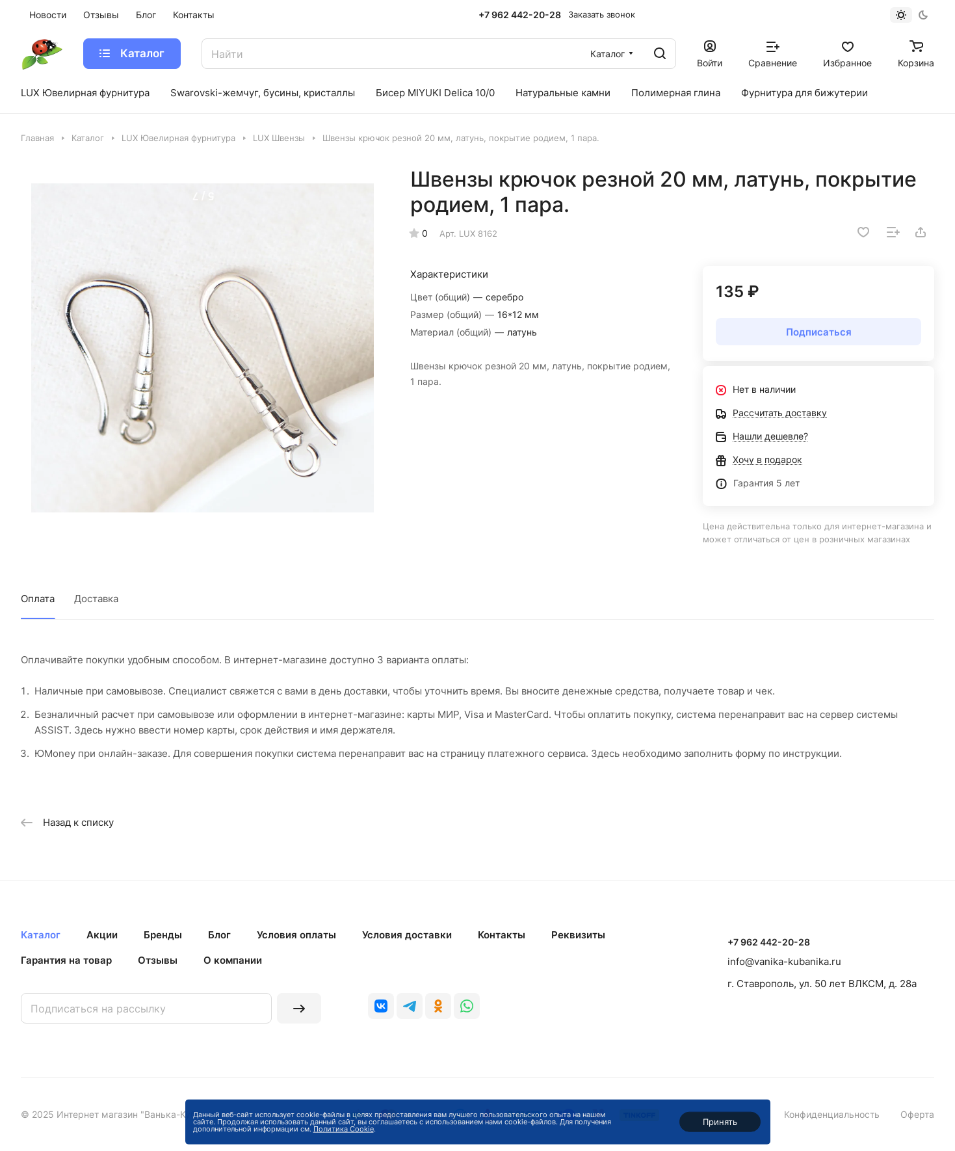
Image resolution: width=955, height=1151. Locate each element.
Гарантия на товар (66, 960)
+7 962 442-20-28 (519, 14)
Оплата (38, 598)
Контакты (501, 935)
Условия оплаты (296, 935)
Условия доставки (407, 935)
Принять (720, 1122)
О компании (232, 960)
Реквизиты (578, 935)
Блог (219, 935)
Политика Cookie (343, 1128)
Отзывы (157, 960)
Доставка (96, 598)
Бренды (163, 935)
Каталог (40, 935)
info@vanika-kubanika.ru (784, 961)
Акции (102, 935)
